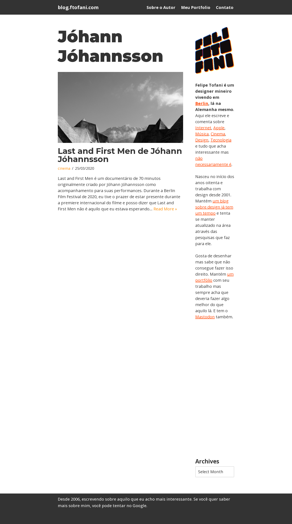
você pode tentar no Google (119, 505)
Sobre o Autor (161, 7)
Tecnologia (220, 140)
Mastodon (205, 317)
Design (201, 140)
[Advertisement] (214, 389)
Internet (203, 127)
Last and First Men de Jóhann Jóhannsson (120, 155)
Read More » (165, 209)
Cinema (218, 134)
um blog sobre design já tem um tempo (214, 207)
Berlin (201, 103)
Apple (218, 127)
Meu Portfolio (195, 7)
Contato (224, 7)
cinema (64, 168)
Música (202, 134)
